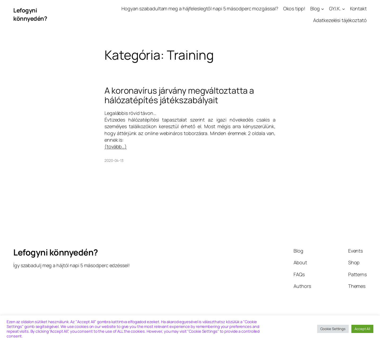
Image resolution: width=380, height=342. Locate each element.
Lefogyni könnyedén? (30, 14)
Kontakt (358, 8)
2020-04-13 (114, 160)
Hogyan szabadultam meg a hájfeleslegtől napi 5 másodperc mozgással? (199, 8)
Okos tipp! (294, 8)
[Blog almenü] (322, 8)
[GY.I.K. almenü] (343, 8)
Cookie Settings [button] (333, 328)
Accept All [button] (362, 328)
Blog (315, 8)
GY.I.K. (335, 8)
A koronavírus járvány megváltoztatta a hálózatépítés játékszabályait (179, 95)
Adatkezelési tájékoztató (340, 20)
